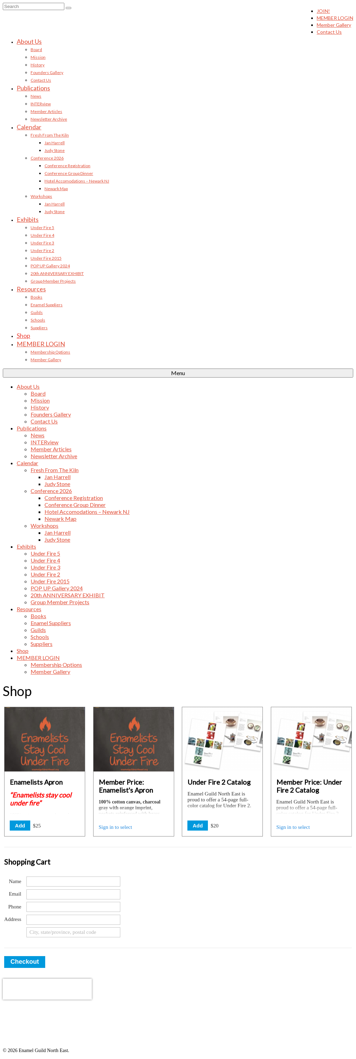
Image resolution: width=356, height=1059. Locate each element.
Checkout (24, 961)
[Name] (73, 881)
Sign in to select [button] (115, 827)
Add (20, 825)
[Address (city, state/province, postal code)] (73, 932)
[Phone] (73, 907)
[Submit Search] (68, 8)
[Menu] (178, 373)
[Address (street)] (73, 920)
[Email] (73, 894)
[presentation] (47, 989)
